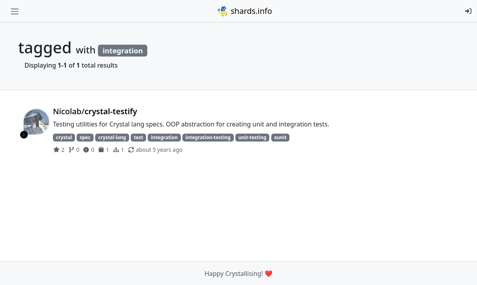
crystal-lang (112, 137)
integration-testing (208, 137)
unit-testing (252, 137)
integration (164, 137)
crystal (64, 137)
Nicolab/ (95, 111)
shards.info (244, 11)
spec (85, 137)
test (138, 137)
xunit (280, 137)
